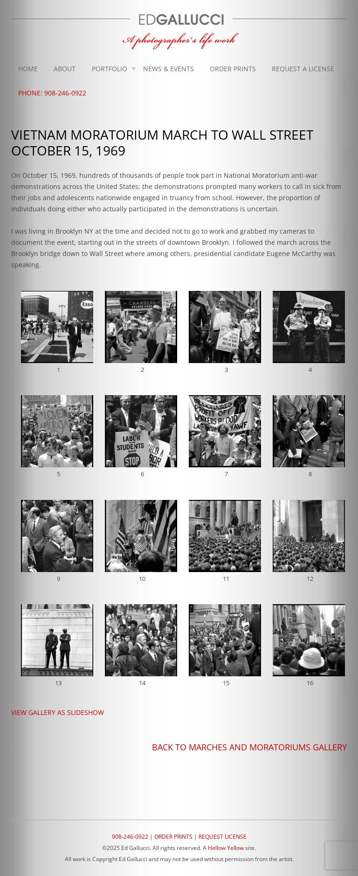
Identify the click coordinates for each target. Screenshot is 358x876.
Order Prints (233, 68)
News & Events (168, 68)
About (65, 68)
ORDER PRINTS (173, 837)
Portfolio (109, 68)
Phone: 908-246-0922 (52, 92)
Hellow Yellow (226, 848)
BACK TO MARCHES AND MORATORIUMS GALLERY (249, 747)
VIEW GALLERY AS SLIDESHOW (57, 712)
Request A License (303, 68)
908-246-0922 (130, 837)
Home (28, 68)
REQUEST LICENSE (223, 837)
